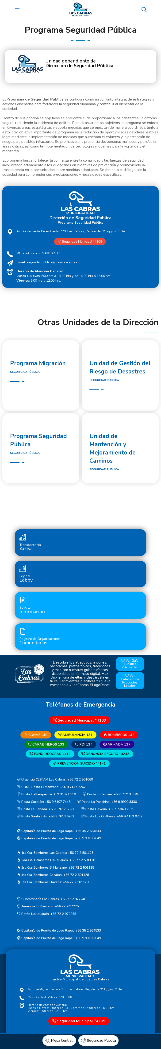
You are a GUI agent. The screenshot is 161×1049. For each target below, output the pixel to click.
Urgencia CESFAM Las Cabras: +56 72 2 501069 (55, 779)
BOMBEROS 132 (119, 734)
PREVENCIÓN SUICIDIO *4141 (79, 763)
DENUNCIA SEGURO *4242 (105, 754)
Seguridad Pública (98, 1040)
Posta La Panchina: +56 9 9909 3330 (107, 802)
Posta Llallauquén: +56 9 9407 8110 (46, 794)
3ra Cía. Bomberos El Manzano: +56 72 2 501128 (55, 867)
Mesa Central (59, 1040)
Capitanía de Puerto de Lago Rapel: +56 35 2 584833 (59, 831)
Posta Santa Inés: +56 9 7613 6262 (45, 816)
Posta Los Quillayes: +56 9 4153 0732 (111, 816)
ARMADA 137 (116, 744)
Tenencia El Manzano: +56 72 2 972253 (48, 906)
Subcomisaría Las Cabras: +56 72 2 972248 (51, 899)
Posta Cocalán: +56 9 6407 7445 (43, 802)
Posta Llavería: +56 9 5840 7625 (107, 809)
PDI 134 (83, 744)
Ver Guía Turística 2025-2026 (129, 663)
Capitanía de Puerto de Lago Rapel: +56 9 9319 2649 (59, 838)
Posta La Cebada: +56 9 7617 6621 (45, 809)
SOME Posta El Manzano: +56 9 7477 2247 (51, 787)
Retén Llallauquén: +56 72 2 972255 (46, 914)
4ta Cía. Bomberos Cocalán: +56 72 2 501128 (53, 875)
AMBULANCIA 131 (75, 734)
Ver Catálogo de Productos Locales (130, 681)
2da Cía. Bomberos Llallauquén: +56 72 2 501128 (56, 860)
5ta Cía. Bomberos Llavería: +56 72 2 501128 (52, 882)
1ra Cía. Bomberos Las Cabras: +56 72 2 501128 (55, 853)
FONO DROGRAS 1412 (50, 754)
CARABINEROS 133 (46, 744)
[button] (144, 9)
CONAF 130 (35, 734)
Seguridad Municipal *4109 (80, 241)
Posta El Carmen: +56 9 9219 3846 (111, 794)
